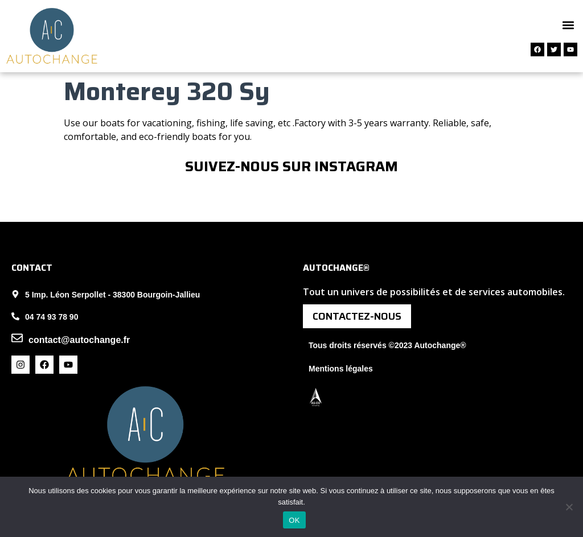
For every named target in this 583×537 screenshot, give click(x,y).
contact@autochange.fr (79, 340)
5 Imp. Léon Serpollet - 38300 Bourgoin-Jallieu (112, 294)
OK (294, 520)
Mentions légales (341, 368)
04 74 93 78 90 (51, 316)
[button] (568, 24)
